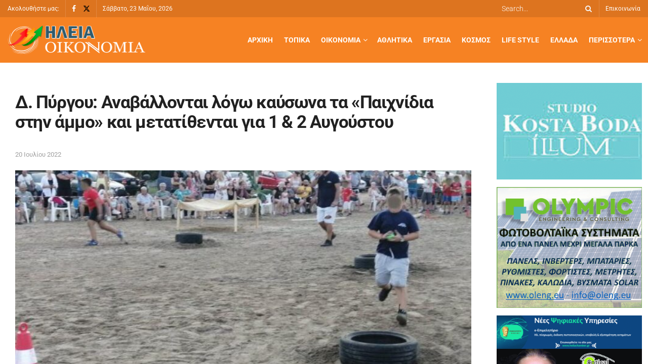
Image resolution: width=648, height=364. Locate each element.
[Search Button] (586, 8)
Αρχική (260, 40)
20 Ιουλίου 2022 (38, 154)
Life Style (520, 40)
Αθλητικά (394, 40)
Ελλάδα (564, 40)
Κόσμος (476, 40)
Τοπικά (297, 40)
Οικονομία (340, 40)
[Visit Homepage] (76, 40)
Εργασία (437, 40)
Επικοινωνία (622, 8)
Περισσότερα (612, 40)
